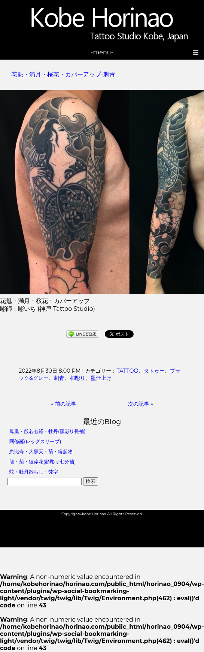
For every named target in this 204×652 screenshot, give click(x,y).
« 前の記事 (63, 403)
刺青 (59, 378)
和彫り (77, 378)
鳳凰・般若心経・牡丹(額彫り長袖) (47, 431)
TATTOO (127, 370)
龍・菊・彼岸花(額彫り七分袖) (42, 462)
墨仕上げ (101, 378)
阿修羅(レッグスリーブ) (35, 441)
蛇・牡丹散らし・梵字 (33, 472)
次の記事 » (140, 403)
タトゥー (154, 370)
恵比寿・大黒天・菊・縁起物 (41, 451)
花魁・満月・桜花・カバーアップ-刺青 (63, 74)
